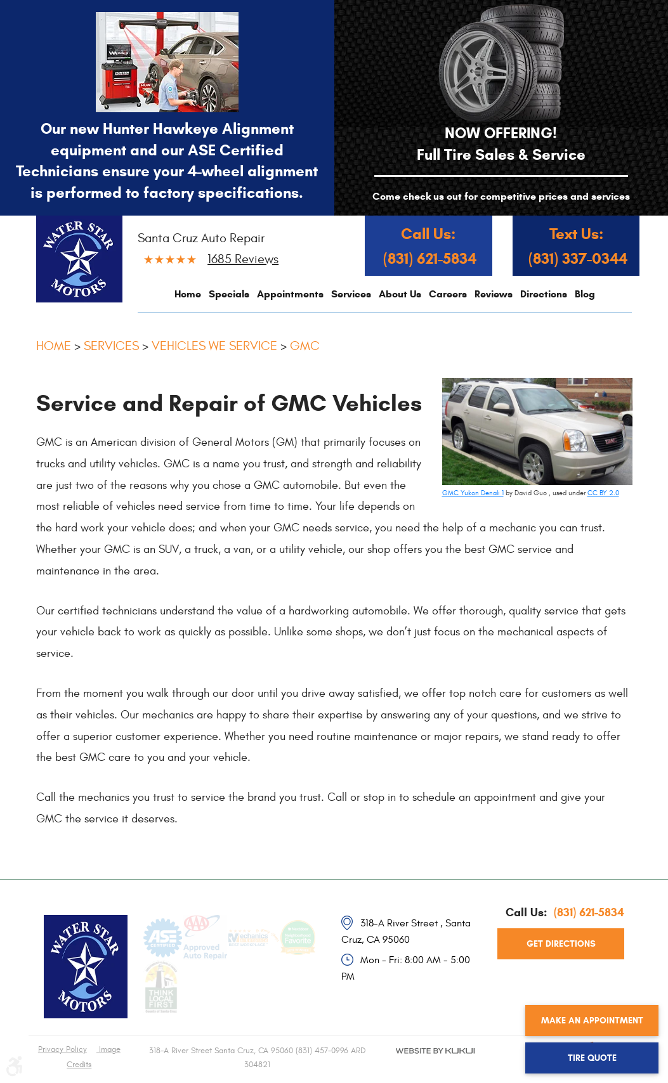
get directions (561, 943)
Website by (436, 1061)
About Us (400, 294)
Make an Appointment (592, 1020)
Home (187, 294)
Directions (543, 294)
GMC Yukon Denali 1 (473, 493)
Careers (448, 294)
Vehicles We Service (214, 346)
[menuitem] (187, 294)
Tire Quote (592, 1058)
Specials (229, 294)
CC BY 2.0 (603, 493)
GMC (305, 346)
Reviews (494, 294)
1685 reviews (242, 259)
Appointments (290, 294)
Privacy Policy (62, 1049)
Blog (585, 294)
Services (351, 294)
